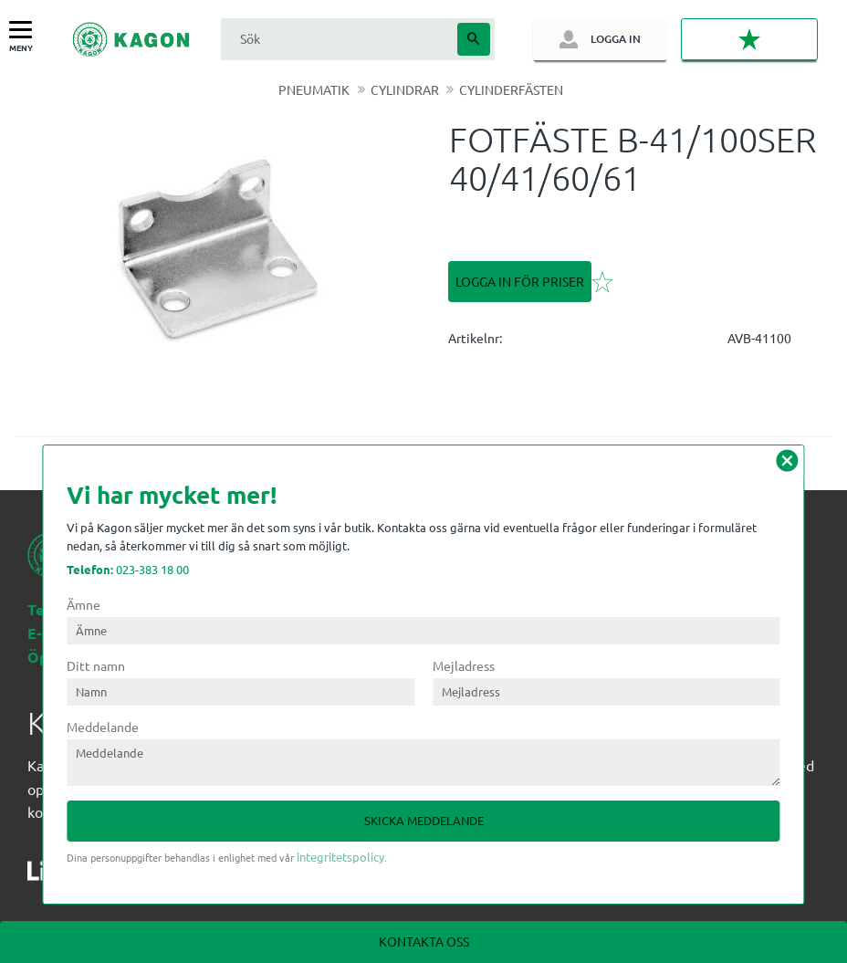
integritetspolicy (340, 856)
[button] (25, 31)
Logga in (615, 39)
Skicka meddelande (424, 820)
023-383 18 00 (128, 569)
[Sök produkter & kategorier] (336, 38)
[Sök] (473, 39)
